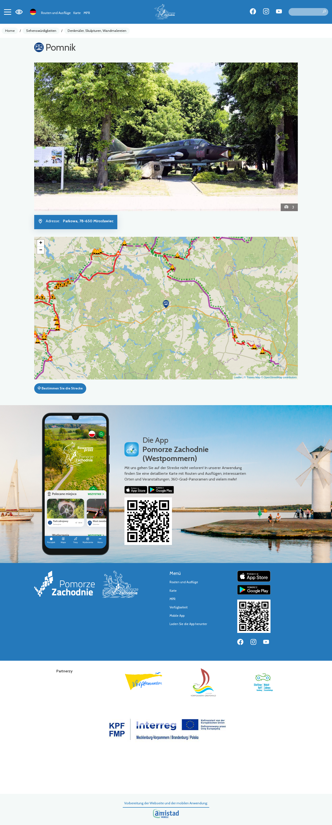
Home (10, 31)
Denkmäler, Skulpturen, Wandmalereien (97, 31)
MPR (87, 13)
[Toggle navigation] (7, 12)
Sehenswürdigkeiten (41, 31)
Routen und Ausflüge (56, 13)
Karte (77, 13)
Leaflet (238, 377)
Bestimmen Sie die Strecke (60, 388)
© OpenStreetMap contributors (279, 377)
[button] (54, 137)
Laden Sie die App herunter (188, 624)
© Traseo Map (252, 377)
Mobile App (177, 615)
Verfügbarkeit (179, 607)
